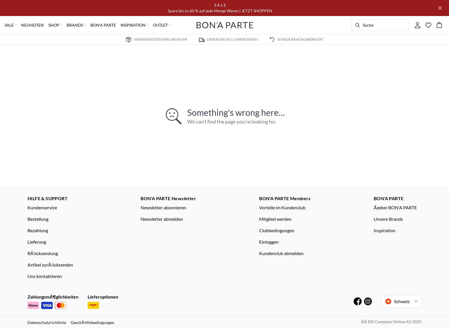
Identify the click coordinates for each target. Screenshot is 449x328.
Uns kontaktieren (44, 276)
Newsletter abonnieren (163, 207)
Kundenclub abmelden (281, 253)
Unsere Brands (388, 219)
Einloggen (269, 241)
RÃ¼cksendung (42, 253)
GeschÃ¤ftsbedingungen (92, 322)
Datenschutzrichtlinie (46, 322)
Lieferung (36, 241)
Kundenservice (42, 207)
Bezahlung (37, 230)
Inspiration (384, 230)
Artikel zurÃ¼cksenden (50, 264)
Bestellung (37, 219)
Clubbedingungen (276, 230)
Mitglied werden (275, 219)
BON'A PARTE (103, 25)
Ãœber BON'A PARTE (395, 207)
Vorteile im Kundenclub (282, 207)
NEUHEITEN (32, 25)
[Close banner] (440, 8)
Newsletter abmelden (162, 219)
